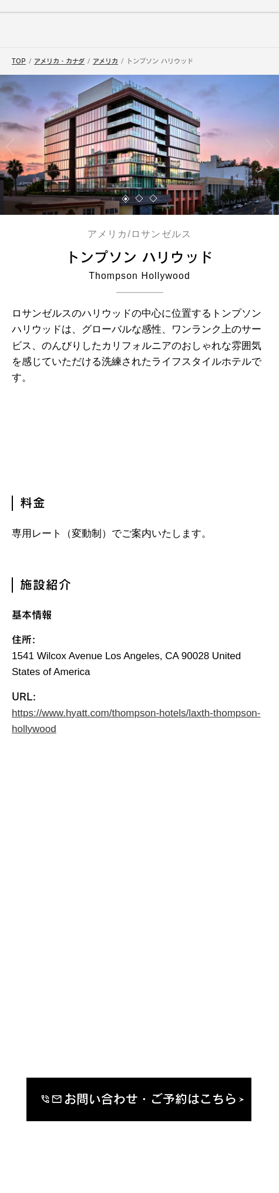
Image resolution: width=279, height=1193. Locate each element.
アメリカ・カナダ (59, 61)
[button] (126, 199)
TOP (19, 61)
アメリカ (105, 61)
